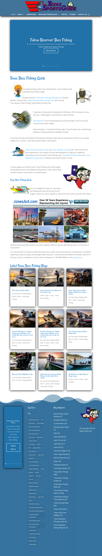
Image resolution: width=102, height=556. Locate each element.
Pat (43, 295)
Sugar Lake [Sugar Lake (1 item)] (41, 497)
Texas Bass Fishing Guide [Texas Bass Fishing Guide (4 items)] (36, 507)
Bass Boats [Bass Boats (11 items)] (32, 423)
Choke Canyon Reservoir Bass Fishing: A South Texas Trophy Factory (77, 292)
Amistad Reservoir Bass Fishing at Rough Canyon (78, 375)
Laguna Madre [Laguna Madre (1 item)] (37, 448)
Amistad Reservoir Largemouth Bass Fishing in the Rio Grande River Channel (50, 376)
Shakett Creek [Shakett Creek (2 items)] (32, 490)
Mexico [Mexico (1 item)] (37, 472)
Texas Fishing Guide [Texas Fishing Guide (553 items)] (34, 521)
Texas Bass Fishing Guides (72, 155)
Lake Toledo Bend (60, 454)
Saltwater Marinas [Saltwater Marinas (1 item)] (34, 486)
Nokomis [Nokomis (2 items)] (31, 476)
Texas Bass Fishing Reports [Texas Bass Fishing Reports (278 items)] (36, 511)
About (20, 14)
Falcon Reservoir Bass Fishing (51, 41)
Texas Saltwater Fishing (61, 150)
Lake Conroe (58, 440)
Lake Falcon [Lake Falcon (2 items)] (41, 455)
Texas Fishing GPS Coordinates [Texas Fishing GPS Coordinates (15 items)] (34, 516)
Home (13, 14)
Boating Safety (27, 380)
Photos (64, 14)
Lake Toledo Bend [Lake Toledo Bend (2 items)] (34, 465)
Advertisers (31, 14)
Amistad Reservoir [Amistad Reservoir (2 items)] (34, 420)
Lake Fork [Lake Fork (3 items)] (31, 458)
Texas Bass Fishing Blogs (47, 14)
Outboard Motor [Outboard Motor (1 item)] (33, 483)
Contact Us (82, 14)
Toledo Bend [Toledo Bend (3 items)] (32, 530)
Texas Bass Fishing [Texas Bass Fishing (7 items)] (34, 504)
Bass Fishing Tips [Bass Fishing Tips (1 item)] (33, 434)
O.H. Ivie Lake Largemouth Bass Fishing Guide (78, 332)
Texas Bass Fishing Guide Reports (48, 98)
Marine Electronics (61, 458)
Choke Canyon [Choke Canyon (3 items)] (33, 441)
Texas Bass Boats (60, 468)
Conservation (59, 423)
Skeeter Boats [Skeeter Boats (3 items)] (32, 493)
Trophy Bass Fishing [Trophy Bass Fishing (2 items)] (34, 534)
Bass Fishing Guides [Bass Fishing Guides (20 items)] (34, 427)
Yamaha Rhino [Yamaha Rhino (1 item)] (33, 544)
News (52, 343)
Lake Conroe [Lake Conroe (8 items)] (32, 455)
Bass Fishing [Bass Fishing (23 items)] (40, 423)
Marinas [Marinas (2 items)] (31, 472)
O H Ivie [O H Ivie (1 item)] (31, 479)
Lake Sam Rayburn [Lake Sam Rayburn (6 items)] (34, 462)
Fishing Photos (38, 121)
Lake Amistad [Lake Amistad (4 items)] (32, 451)
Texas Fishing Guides (35, 100)
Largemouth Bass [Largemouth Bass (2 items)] (34, 469)
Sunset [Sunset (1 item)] (30, 500)
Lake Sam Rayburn (61, 451)
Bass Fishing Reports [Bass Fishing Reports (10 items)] (34, 430)
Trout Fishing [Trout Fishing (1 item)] (32, 537)
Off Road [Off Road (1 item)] (38, 476)
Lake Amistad (55, 384)
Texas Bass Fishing (60, 45)
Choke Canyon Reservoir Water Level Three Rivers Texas (50, 291)
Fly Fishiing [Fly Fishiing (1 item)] (32, 444)
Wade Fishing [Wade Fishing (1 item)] (32, 541)
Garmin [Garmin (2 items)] (39, 444)
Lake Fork (57, 447)
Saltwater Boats (60, 465)
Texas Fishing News (61, 503)
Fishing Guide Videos (61, 427)
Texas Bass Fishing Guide (36, 45)
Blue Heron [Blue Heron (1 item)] (40, 437)
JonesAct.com (77, 257)
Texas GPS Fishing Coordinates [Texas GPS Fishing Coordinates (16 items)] (34, 525)
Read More (51, 51)
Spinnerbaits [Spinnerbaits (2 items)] (32, 497)
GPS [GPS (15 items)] (30, 448)
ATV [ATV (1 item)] (42, 420)
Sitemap (73, 14)
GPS (55, 433)
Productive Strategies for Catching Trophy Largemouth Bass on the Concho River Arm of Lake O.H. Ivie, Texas (22, 334)
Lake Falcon (58, 444)
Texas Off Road (59, 509)
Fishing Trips (49, 100)
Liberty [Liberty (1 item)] (42, 469)
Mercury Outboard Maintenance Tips (22, 374)
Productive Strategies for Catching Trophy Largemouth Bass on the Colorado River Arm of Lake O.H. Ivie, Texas (50, 334)
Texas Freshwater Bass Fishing (36, 150)
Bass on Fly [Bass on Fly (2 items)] (32, 437)
